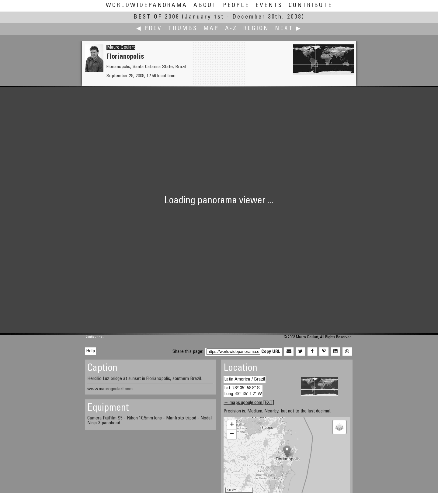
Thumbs (182, 29)
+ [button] (232, 424)
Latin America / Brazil (244, 379)
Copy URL (270, 351)
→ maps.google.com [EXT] (249, 402)
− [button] (232, 434)
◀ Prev (149, 29)
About (205, 6)
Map (211, 29)
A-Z (231, 29)
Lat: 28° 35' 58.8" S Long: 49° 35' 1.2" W (243, 391)
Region (256, 29)
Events (269, 6)
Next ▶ (288, 29)
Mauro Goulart (121, 47)
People (236, 6)
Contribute (310, 6)
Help (90, 351)
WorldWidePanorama (146, 6)
